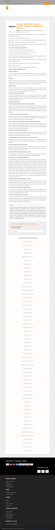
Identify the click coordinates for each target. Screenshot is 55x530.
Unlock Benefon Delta (27, 241)
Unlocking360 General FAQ (11, 492)
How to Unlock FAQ (9, 494)
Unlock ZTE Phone (9, 511)
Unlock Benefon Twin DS (27, 301)
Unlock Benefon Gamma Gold (27, 256)
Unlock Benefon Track (27, 282)
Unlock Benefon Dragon (27, 245)
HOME (38, 8)
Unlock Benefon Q (27, 267)
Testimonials (8, 483)
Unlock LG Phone (9, 518)
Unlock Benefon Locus (27, 264)
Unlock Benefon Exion (27, 253)
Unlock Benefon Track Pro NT (27, 286)
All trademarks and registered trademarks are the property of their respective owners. (38, 528)
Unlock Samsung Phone (10, 514)
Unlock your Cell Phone (10, 481)
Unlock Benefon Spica (27, 275)
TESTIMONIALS (40, 10)
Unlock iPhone (8, 513)
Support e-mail (9, 1)
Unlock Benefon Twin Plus (27, 305)
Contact (42, 3)
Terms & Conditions (9, 503)
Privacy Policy (8, 505)
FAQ (46, 8)
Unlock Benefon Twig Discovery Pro (27, 294)
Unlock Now (46, 3)
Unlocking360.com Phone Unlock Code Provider (14, 3)
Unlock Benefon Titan (27, 279)
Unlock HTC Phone (9, 516)
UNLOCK (42, 8)
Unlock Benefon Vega (27, 308)
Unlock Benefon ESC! (27, 249)
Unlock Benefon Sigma (27, 271)
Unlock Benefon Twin (27, 297)
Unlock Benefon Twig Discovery (27, 290)
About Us (7, 500)
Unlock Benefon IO (27, 260)
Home (38, 3)
